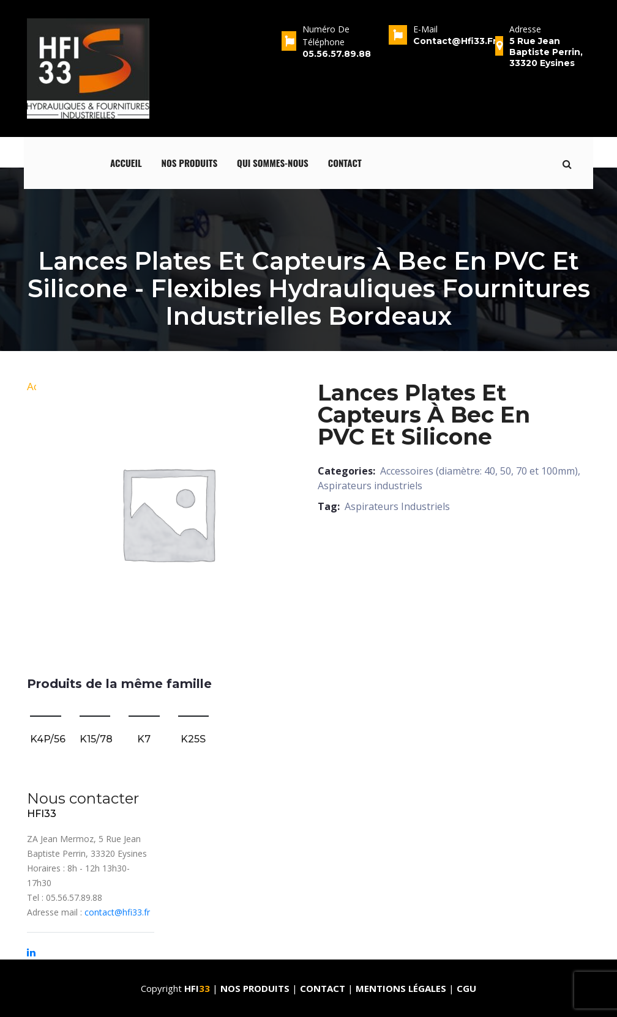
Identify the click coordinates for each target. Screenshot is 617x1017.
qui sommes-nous (272, 162)
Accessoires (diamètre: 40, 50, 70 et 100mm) (479, 471)
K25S (193, 739)
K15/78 (96, 739)
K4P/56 (47, 739)
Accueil (126, 162)
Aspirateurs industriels (370, 485)
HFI (198, 988)
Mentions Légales (401, 988)
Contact (345, 162)
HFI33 (41, 813)
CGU (466, 988)
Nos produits (190, 162)
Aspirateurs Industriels (397, 506)
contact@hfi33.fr (117, 912)
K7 (144, 739)
